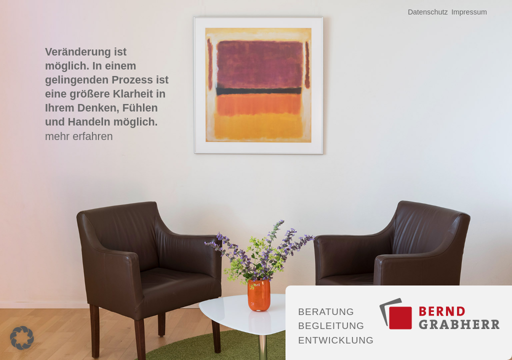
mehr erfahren (79, 136)
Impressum (469, 12)
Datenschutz (428, 12)
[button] (22, 338)
